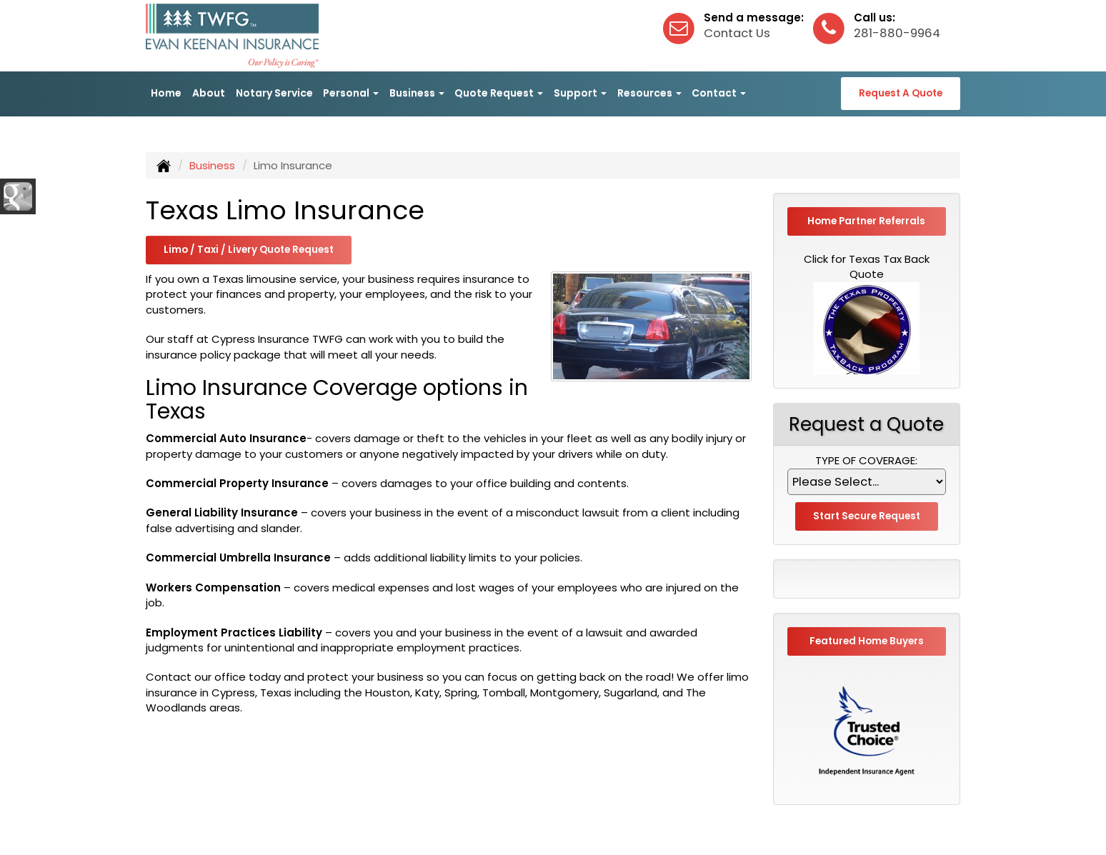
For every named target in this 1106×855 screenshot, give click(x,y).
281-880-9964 (897, 33)
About (208, 93)
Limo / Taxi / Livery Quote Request (249, 249)
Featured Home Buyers (866, 641)
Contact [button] (719, 93)
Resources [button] (649, 93)
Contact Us (737, 33)
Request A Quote (900, 93)
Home (166, 93)
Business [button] (416, 93)
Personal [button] (351, 93)
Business (212, 165)
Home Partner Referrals (866, 221)
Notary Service (274, 93)
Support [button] (580, 93)
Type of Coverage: (866, 460)
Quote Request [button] (498, 93)
